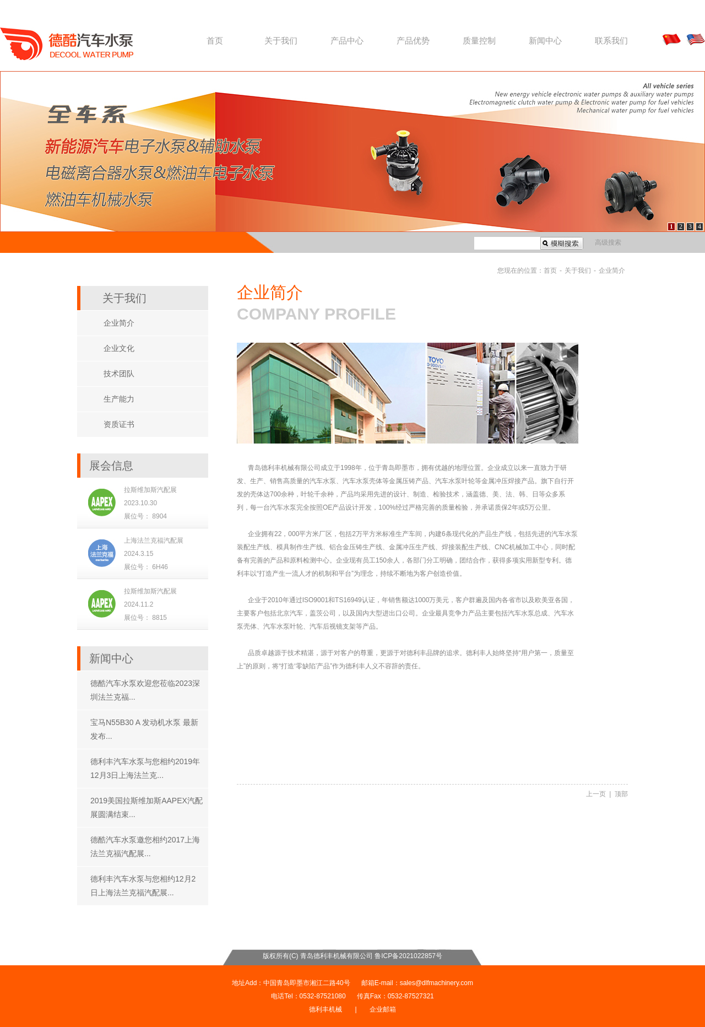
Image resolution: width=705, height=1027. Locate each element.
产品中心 (347, 40)
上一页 (596, 794)
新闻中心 (545, 40)
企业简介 (119, 322)
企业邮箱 (383, 1009)
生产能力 (119, 398)
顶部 (621, 794)
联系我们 (611, 40)
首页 (215, 40)
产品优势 (413, 40)
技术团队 (119, 373)
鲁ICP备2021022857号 (408, 956)
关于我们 (280, 40)
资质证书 (119, 424)
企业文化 (119, 348)
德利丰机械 (325, 1009)
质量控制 (479, 40)
